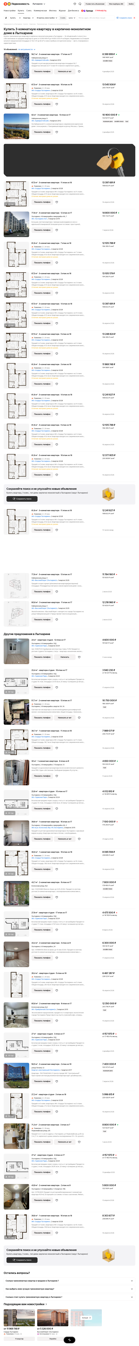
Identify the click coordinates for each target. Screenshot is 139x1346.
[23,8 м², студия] (18, 804)
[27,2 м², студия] (18, 1107)
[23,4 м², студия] (18, 683)
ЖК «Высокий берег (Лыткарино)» (44, 580)
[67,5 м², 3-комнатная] (18, 97)
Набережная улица (39, 58)
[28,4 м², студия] (18, 986)
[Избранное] (75, 4)
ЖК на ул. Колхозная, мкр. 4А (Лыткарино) (47, 828)
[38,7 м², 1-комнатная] (18, 743)
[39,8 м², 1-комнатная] (18, 1227)
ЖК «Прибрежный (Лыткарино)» (44, 1009)
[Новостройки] (10, 10)
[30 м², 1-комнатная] (18, 774)
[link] (131, 4)
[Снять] (29, 10)
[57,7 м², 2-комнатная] (18, 713)
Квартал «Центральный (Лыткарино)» (46, 1070)
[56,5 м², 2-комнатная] (18, 1077)
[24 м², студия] (18, 653)
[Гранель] (100, 10)
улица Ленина (37, 1068)
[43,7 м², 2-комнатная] (18, 895)
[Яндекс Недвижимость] (18, 4)
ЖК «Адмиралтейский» (40, 60)
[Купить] (21, 10)
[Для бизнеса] (73, 10)
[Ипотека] (53, 10)
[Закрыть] (134, 18)
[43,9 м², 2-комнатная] (18, 1198)
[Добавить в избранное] (79, 71)
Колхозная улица (38, 886)
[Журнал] (62, 10)
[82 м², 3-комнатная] (18, 128)
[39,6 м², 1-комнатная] (18, 834)
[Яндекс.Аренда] (87, 10)
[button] (80, 4)
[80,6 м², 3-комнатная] (18, 615)
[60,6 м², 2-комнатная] (18, 1016)
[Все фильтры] (6, 18)
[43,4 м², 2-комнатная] (18, 956)
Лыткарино (36, 216)
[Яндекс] (5, 4)
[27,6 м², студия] (18, 925)
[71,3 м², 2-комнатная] (18, 1137)
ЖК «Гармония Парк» (39, 646)
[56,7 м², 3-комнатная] (18, 67)
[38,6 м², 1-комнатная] (18, 865)
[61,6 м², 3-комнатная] (18, 256)
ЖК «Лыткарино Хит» (40, 219)
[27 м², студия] (18, 1046)
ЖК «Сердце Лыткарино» (41, 90)
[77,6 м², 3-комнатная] (18, 226)
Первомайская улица (39, 1131)
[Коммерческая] (40, 10)
